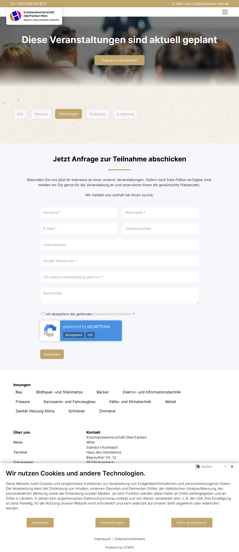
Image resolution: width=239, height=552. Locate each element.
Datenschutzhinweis (130, 539)
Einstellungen (112, 522)
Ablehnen (40, 522)
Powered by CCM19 (119, 547)
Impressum (102, 539)
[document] (119, 493)
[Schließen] (231, 466)
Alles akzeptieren (192, 522)
